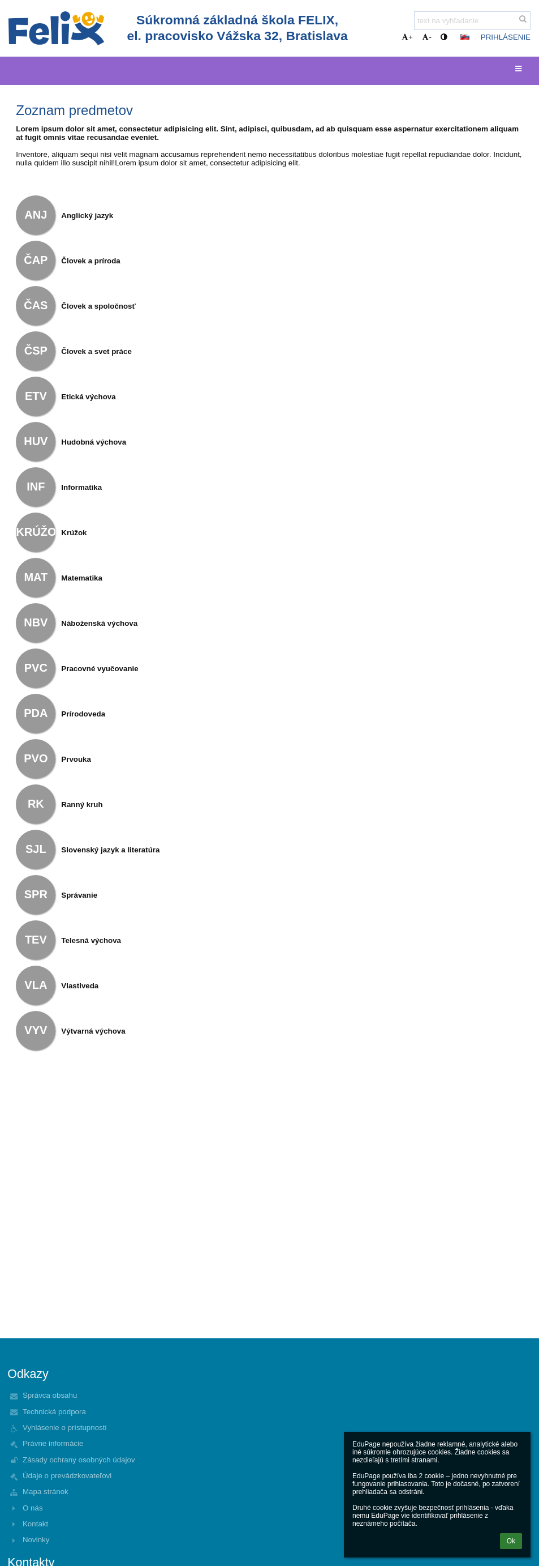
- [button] (426, 37)
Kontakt (35, 1524)
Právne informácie (53, 1443)
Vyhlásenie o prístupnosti (64, 1427)
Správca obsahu (50, 1395)
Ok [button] (511, 1541)
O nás (33, 1508)
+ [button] (407, 37)
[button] (464, 37)
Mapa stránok (45, 1491)
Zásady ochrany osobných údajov (79, 1460)
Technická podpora (54, 1411)
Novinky (36, 1539)
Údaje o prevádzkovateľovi (67, 1475)
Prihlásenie (506, 37)
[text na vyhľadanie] (472, 20)
